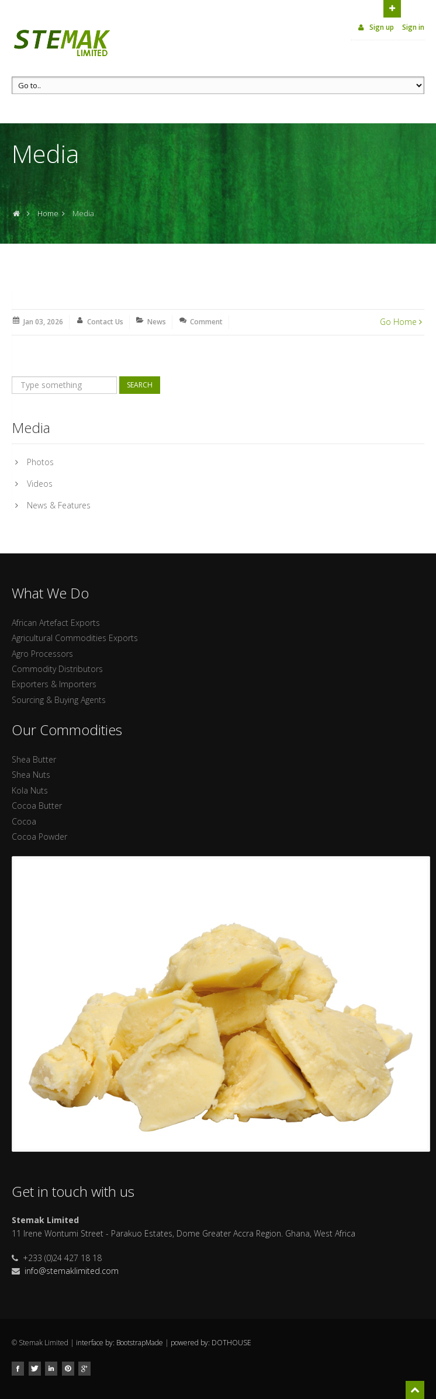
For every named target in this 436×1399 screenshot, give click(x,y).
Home (47, 213)
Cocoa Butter (37, 805)
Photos (40, 462)
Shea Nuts (31, 774)
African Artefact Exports (56, 622)
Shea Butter (34, 759)
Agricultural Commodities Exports (75, 637)
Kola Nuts (30, 790)
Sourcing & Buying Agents (59, 699)
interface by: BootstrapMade (119, 1343)
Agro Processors (42, 653)
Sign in (413, 27)
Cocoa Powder (39, 836)
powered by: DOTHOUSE (211, 1343)
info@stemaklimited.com (72, 1270)
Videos (40, 483)
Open (392, 7)
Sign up (375, 27)
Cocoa (24, 821)
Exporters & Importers (54, 684)
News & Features (59, 505)
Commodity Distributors (57, 668)
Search (140, 385)
